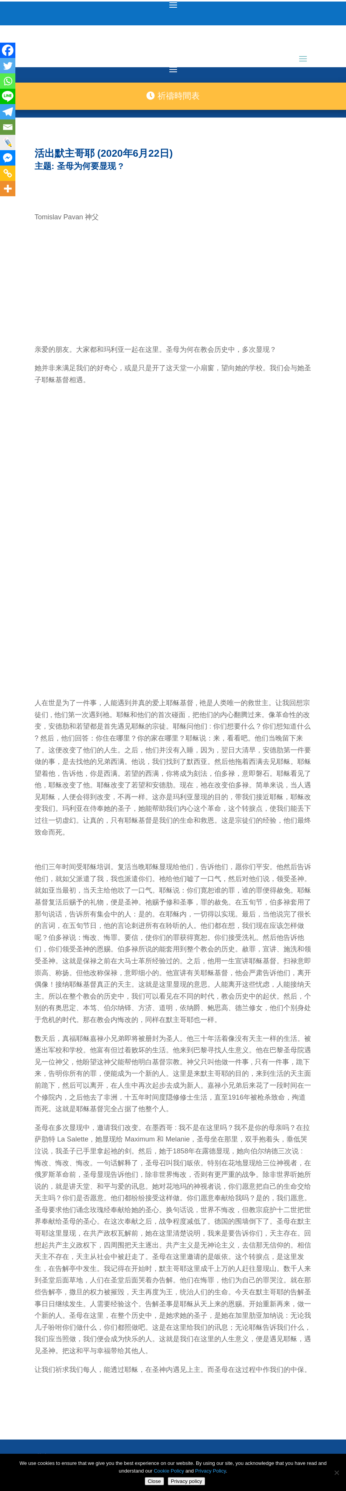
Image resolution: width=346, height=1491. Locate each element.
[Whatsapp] (7, 81)
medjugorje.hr (150, 1399)
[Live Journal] (7, 142)
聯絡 (41, 1364)
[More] (7, 188)
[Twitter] (7, 65)
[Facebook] (7, 50)
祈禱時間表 (172, 96)
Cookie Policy (169, 1471)
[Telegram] (7, 111)
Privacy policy (186, 1481)
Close (154, 1481)
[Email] (7, 127)
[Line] (7, 96)
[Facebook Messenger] (7, 158)
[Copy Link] (7, 173)
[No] (336, 1472)
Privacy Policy (210, 1471)
